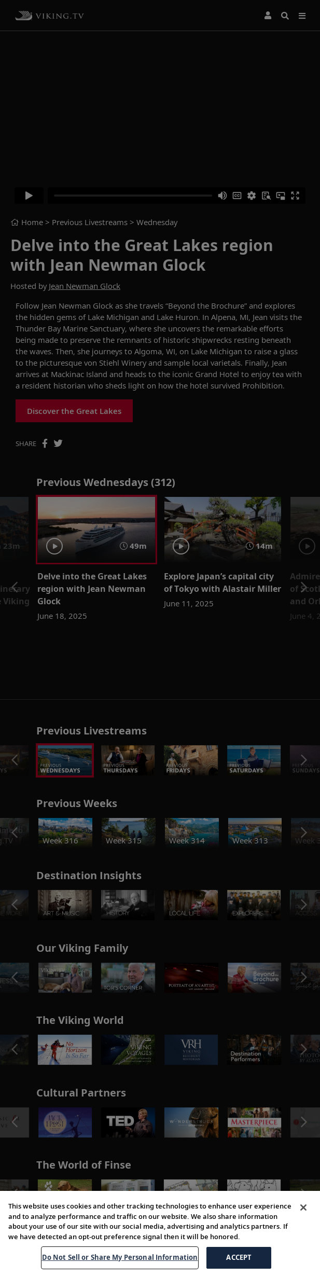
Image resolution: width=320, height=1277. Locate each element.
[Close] (303, 1244)
